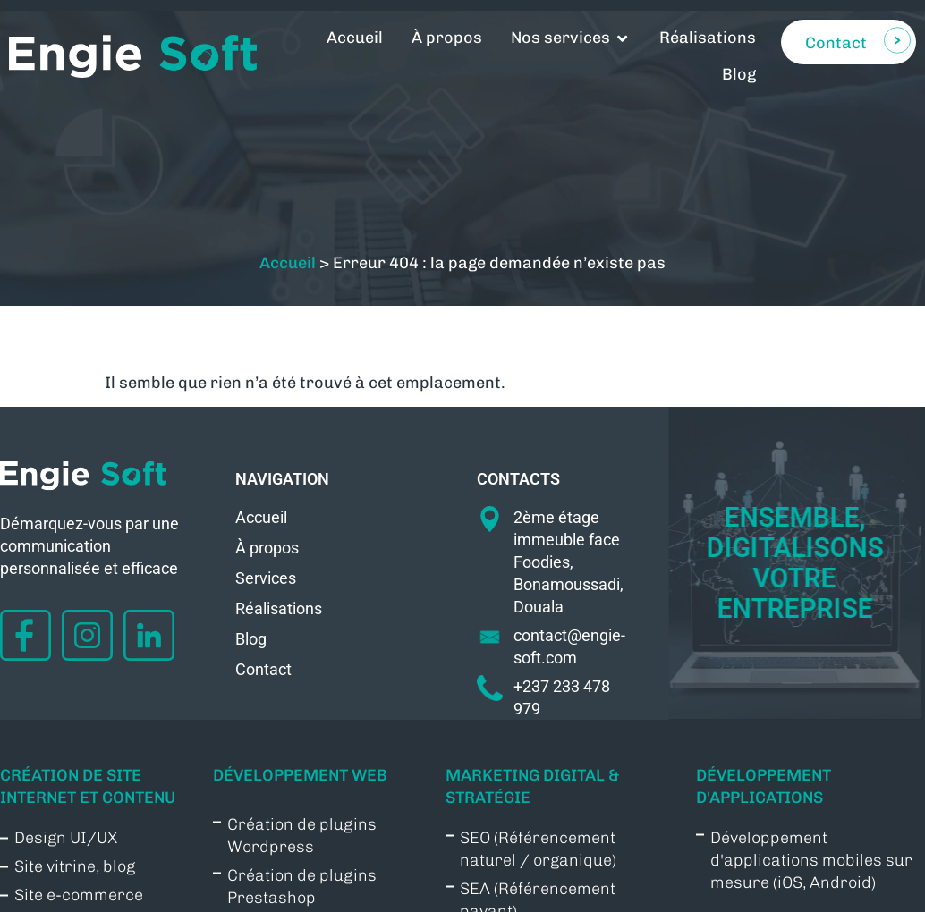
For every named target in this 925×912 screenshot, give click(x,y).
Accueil (287, 291)
